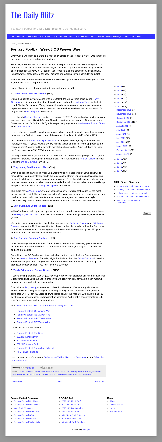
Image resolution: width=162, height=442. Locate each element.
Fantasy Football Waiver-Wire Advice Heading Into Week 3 (46, 305)
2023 (119, 98)
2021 (119, 106)
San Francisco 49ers (38, 167)
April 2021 (121, 142)
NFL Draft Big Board (71, 411)
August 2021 (122, 126)
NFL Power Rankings (27, 352)
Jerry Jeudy (30, 287)
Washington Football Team (91, 123)
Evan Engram (32, 111)
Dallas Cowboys (29, 162)
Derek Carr (19, 206)
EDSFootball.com (16, 36)
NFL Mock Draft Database (73, 415)
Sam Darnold (20, 238)
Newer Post (17, 381)
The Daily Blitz (32, 15)
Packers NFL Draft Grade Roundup (133, 196)
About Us (114, 401)
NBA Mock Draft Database (74, 422)
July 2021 (121, 130)
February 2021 (123, 150)
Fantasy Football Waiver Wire (27, 422)
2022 (119, 102)
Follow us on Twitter (54, 357)
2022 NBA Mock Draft (27, 344)
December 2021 (124, 110)
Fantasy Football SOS (24, 415)
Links (112, 408)
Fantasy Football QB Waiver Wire (33, 311)
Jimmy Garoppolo (48, 185)
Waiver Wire (88, 374)
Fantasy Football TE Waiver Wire (33, 322)
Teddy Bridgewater (23, 270)
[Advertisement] (132, 60)
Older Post (100, 381)
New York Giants (38, 93)
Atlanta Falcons (87, 158)
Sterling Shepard (32, 117)
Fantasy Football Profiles (25, 418)
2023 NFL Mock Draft (27, 340)
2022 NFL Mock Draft (27, 337)
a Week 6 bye (34, 191)
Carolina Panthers (38, 238)
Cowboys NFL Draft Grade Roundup (133, 189)
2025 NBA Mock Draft (71, 418)
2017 (119, 171)
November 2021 (124, 114)
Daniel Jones (20, 93)
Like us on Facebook (75, 357)
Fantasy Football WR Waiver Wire (34, 318)
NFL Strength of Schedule (39, 36)
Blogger (86, 429)
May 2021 (121, 138)
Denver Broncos (23, 126)
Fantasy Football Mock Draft (26, 411)
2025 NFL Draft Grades (72, 408)
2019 (119, 163)
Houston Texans (28, 258)
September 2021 (124, 122)
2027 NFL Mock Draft (85, 36)
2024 (119, 94)
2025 (119, 90)
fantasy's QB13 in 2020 (25, 214)
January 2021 (122, 154)
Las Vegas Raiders (36, 206)
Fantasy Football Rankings (109, 36)
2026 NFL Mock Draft (63, 36)
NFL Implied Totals (133, 36)
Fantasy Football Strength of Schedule (36, 348)
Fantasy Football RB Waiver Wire (33, 314)
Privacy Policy (116, 404)
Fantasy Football (77, 371)
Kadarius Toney (82, 102)
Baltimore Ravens (79, 223)
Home (59, 381)
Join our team (116, 411)
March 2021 (122, 146)
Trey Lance (19, 167)
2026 (119, 86)
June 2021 (121, 134)
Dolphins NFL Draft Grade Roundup (133, 193)
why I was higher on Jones (44, 140)
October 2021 (122, 118)
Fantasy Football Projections (27, 404)
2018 (119, 167)
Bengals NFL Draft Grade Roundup (133, 186)
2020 (119, 159)
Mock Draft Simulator (23, 408)
